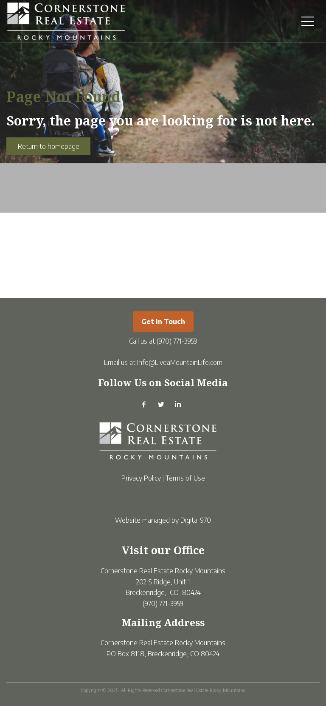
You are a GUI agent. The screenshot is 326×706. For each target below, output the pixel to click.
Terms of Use (185, 478)
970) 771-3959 (178, 341)
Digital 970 (195, 520)
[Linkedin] (177, 408)
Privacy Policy (141, 478)
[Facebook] (144, 408)
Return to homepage (48, 146)
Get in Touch (163, 321)
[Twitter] (161, 408)
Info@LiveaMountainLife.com (179, 362)
